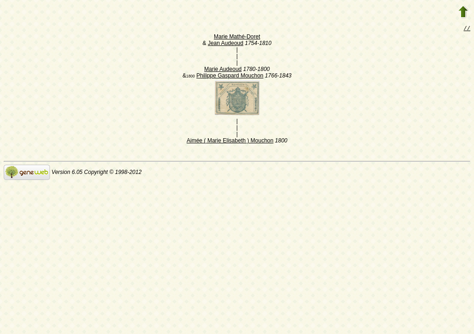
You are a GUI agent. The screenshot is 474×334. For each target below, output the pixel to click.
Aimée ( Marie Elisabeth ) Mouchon (230, 141)
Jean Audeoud (225, 44)
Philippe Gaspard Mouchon (229, 76)
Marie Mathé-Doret (237, 37)
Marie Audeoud (223, 70)
